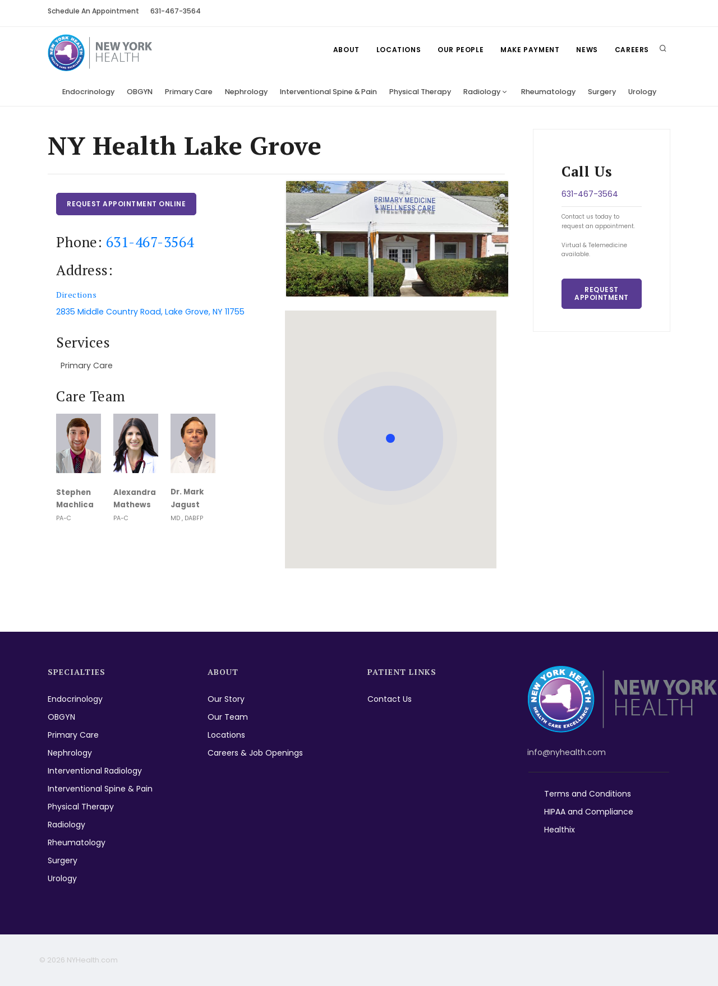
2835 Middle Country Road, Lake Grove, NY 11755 (150, 311)
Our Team (228, 717)
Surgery (602, 91)
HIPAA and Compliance (588, 811)
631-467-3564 (175, 11)
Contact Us (389, 699)
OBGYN (140, 91)
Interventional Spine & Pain (328, 91)
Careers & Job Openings (255, 752)
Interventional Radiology (95, 770)
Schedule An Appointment (93, 11)
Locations (398, 49)
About (346, 49)
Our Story (226, 699)
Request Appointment (601, 293)
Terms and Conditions (587, 793)
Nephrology (246, 91)
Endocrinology (88, 91)
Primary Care (189, 91)
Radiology (481, 91)
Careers (632, 49)
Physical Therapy (420, 91)
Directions (76, 294)
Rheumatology (548, 91)
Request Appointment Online (126, 204)
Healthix (559, 829)
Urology (642, 91)
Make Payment (529, 49)
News (586, 49)
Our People (461, 49)
